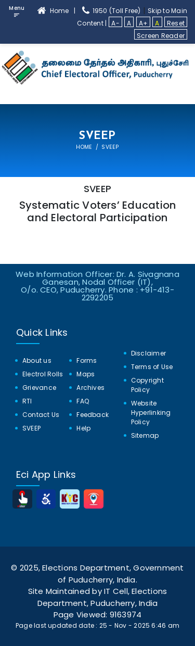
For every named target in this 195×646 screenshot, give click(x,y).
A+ (143, 23)
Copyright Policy (147, 385)
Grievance (39, 387)
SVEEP (31, 428)
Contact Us (40, 414)
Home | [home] (58, 10)
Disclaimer (148, 353)
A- (115, 23)
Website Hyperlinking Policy (151, 412)
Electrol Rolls (42, 374)
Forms (86, 360)
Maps (85, 374)
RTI (27, 401)
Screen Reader (161, 35)
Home (84, 147)
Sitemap (145, 435)
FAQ (82, 401)
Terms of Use (152, 366)
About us (36, 360)
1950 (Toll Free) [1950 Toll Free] (110, 10)
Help (83, 428)
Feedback (92, 414)
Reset (176, 23)
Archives (90, 387)
